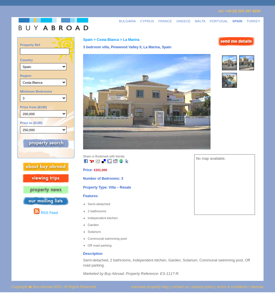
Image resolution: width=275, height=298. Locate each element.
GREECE (183, 21)
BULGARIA (127, 21)
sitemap (257, 287)
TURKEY (253, 21)
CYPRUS (147, 21)
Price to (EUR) (31, 123)
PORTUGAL (219, 21)
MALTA (200, 21)
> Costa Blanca (106, 40)
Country (26, 60)
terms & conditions (233, 287)
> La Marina (129, 40)
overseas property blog (150, 287)
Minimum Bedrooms (36, 91)
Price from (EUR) (33, 107)
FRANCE (165, 21)
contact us (180, 287)
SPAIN (237, 21)
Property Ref (30, 45)
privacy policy (203, 287)
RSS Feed (46, 213)
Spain (88, 40)
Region (26, 75)
